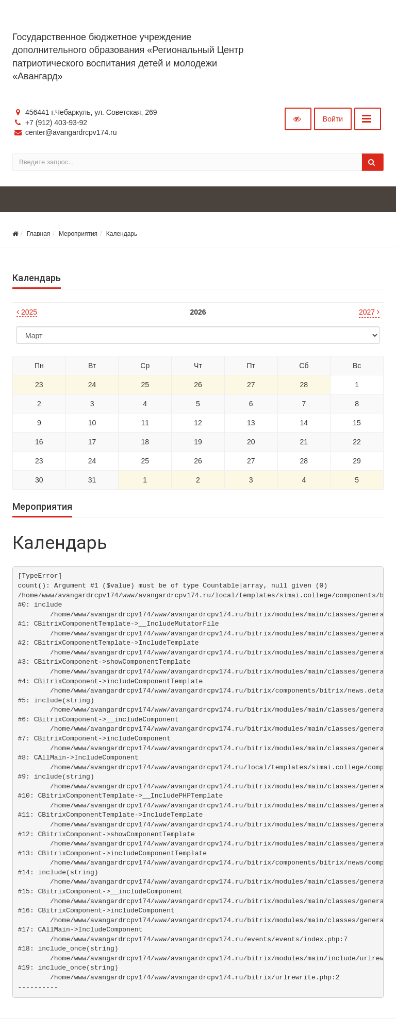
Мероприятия (78, 233)
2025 (26, 312)
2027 (369, 312)
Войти (333, 119)
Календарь (122, 233)
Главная (39, 233)
